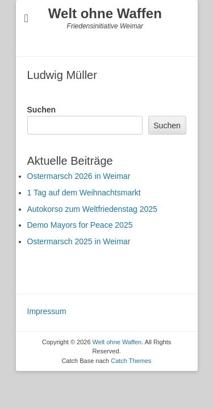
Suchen (41, 109)
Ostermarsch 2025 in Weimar (79, 241)
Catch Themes (131, 360)
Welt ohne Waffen (105, 13)
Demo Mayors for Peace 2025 (80, 224)
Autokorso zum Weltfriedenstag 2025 (92, 209)
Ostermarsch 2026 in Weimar (79, 176)
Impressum (46, 311)
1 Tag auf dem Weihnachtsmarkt (84, 192)
